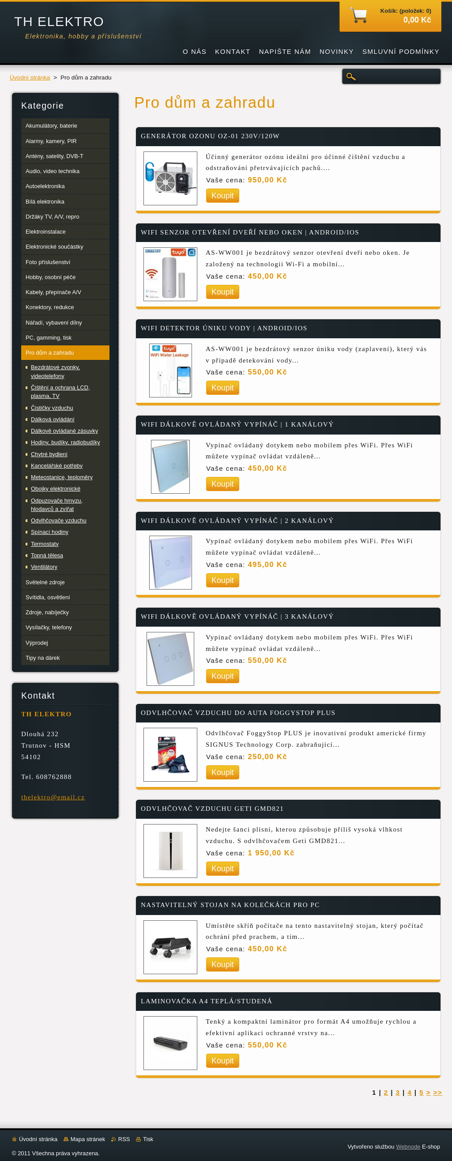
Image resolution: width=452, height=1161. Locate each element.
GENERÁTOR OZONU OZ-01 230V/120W (210, 136)
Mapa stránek (88, 1139)
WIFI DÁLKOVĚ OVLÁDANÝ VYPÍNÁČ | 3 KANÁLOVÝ (237, 616)
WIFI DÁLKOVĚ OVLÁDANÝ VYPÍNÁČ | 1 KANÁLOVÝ (237, 424)
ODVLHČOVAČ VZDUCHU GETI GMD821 (212, 808)
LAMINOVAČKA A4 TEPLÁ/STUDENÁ (206, 1001)
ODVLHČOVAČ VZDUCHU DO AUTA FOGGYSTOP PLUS (238, 712)
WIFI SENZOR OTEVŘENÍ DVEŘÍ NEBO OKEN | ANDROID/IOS (250, 232)
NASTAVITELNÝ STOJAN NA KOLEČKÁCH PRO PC (230, 904)
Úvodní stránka (30, 77)
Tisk (148, 1139)
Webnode (408, 1146)
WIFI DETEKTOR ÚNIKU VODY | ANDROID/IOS (224, 328)
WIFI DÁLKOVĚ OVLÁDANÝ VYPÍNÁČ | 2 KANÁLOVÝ (237, 520)
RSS (124, 1139)
